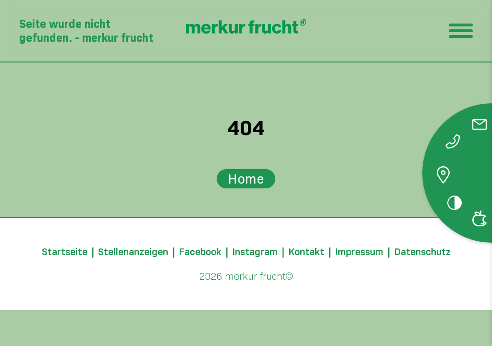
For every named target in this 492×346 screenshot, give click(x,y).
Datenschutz (422, 252)
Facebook (200, 252)
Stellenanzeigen (133, 252)
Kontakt (306, 252)
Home (246, 179)
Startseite (64, 252)
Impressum (359, 252)
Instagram (255, 252)
